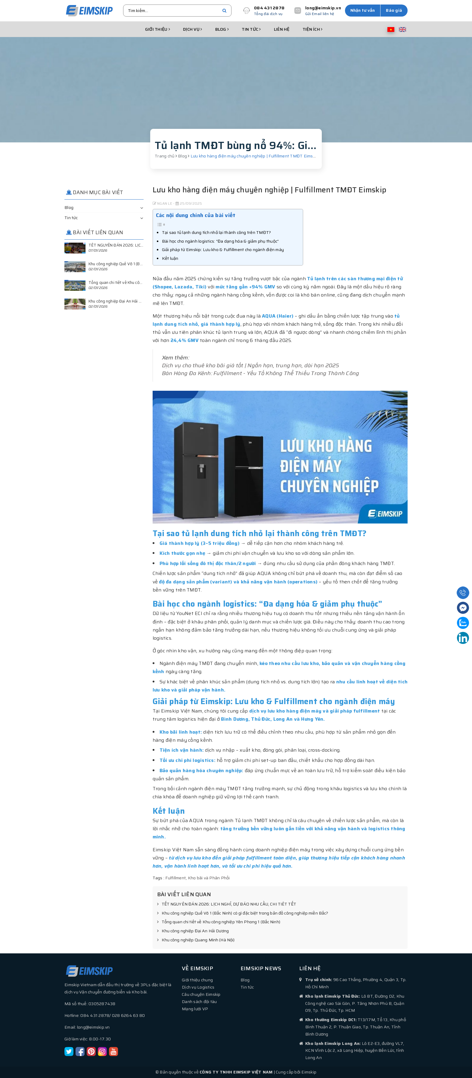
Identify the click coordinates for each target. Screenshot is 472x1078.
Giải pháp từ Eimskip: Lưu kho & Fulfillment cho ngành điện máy (223, 249)
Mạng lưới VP (195, 1008)
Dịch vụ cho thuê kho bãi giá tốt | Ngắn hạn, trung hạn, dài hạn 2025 (250, 365)
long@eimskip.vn (323, 8)
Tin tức (251, 29)
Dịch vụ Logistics (198, 987)
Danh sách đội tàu (199, 1001)
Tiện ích (313, 29)
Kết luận (170, 258)
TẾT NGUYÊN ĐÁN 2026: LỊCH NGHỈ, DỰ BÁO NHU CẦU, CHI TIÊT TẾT (226, 904)
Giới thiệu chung (197, 980)
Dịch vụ (192, 29)
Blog (222, 29)
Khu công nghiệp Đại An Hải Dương (193, 931)
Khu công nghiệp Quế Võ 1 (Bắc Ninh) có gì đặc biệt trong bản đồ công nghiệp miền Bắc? (242, 913)
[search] (224, 11)
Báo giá (394, 10)
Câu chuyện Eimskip (201, 994)
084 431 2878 (269, 8)
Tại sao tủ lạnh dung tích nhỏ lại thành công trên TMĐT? (216, 232)
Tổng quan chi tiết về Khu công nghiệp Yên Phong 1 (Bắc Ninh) (218, 922)
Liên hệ (282, 29)
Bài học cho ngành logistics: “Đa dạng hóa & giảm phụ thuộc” (220, 241)
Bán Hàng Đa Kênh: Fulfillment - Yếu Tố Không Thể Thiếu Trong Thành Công (260, 373)
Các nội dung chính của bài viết (196, 215)
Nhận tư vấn (362, 10)
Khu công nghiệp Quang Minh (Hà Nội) (196, 940)
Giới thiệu (157, 29)
